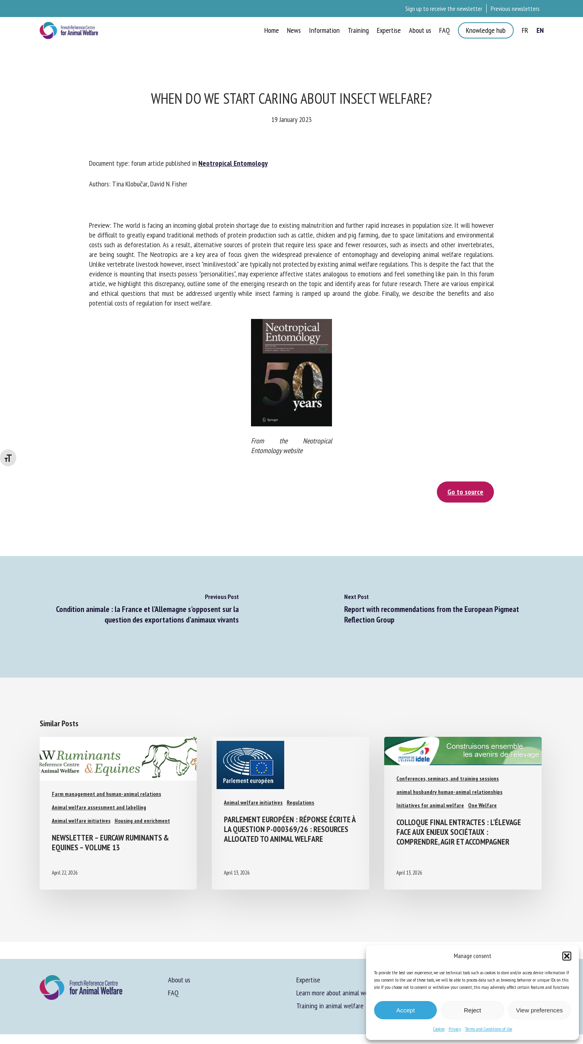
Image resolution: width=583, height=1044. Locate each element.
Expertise (308, 979)
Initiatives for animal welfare (430, 805)
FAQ (173, 992)
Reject (472, 1010)
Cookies (439, 1029)
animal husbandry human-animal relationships (449, 792)
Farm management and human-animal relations (106, 794)
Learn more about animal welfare (338, 992)
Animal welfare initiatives (81, 820)
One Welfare (482, 805)
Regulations (300, 802)
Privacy (455, 1029)
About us (179, 979)
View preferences (539, 1010)
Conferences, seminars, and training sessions (447, 778)
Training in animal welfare (330, 1005)
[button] (567, 956)
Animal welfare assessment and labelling (99, 807)
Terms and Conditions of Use (488, 1029)
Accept (405, 1010)
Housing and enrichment (142, 820)
